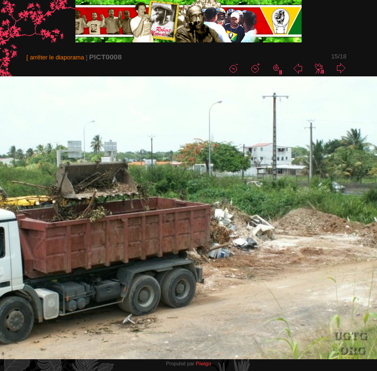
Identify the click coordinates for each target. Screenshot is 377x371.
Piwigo (203, 363)
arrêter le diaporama (57, 57)
